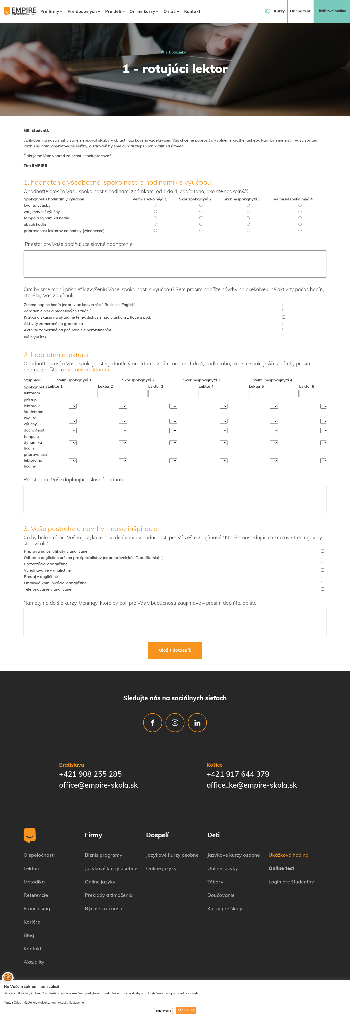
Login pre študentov (291, 882)
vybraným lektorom (87, 370)
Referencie (36, 895)
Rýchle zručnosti (103, 909)
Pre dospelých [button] (82, 12)
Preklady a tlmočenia (109, 895)
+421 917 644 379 (238, 775)
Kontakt (192, 12)
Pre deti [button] (113, 12)
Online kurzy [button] (142, 12)
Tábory (215, 882)
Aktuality (34, 962)
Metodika (34, 882)
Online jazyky (100, 882)
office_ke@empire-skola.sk (252, 786)
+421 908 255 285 (90, 775)
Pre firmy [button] (49, 12)
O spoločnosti (39, 855)
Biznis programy (103, 855)
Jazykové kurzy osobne (111, 868)
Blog (29, 935)
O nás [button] (170, 12)
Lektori (31, 868)
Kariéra (32, 922)
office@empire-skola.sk (98, 786)
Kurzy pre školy (224, 909)
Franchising (37, 909)
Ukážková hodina (331, 11)
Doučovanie (221, 895)
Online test (300, 11)
